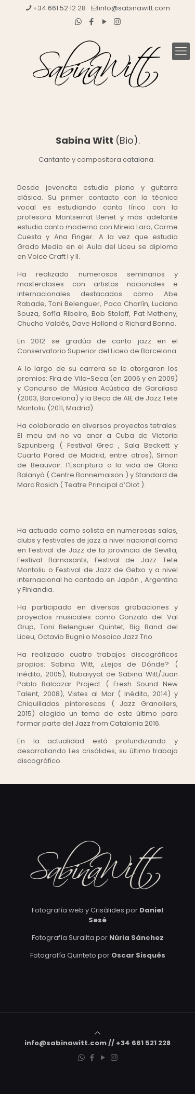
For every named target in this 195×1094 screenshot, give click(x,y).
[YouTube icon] (104, 21)
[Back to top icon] (97, 1033)
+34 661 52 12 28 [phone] (59, 8)
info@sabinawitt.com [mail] (134, 8)
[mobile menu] (181, 51)
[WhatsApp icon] (78, 21)
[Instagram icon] (117, 21)
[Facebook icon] (91, 21)
